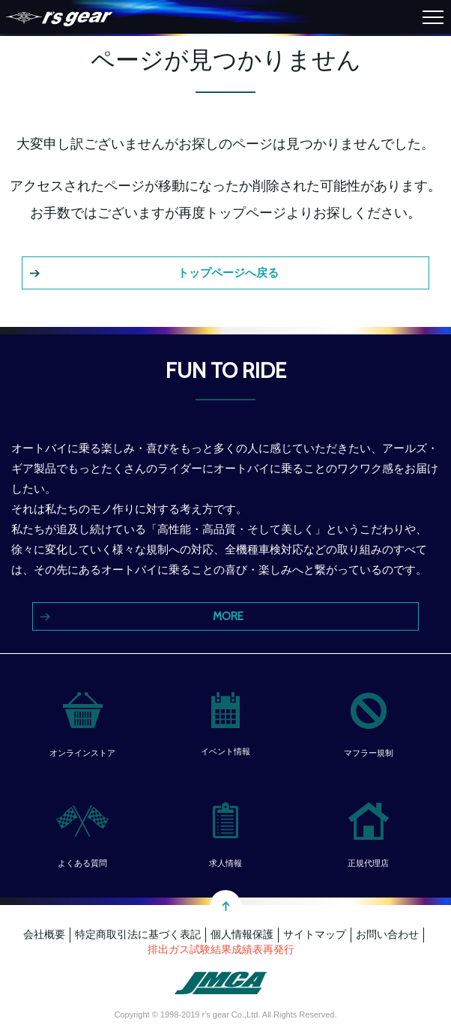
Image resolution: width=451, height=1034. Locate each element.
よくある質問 (82, 863)
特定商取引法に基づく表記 (138, 934)
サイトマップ (314, 934)
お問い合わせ (387, 934)
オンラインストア (82, 752)
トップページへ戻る (228, 273)
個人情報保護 (242, 934)
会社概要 (44, 934)
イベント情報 (225, 751)
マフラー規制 (368, 752)
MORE (228, 616)
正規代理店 (368, 863)
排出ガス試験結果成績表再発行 (221, 949)
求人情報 (225, 863)
